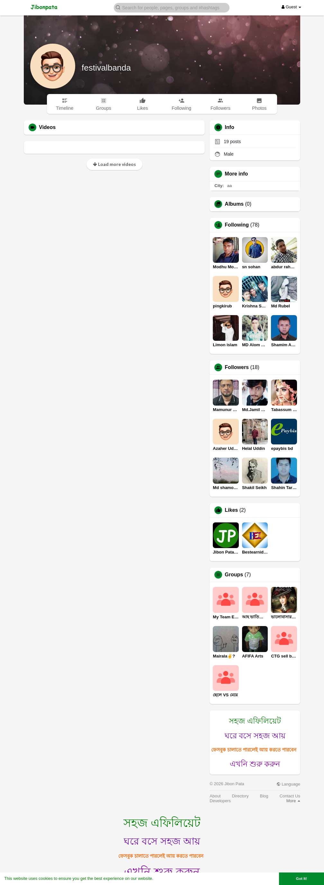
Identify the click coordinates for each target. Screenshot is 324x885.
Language (288, 784)
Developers (220, 801)
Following (237, 225)
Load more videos (114, 164)
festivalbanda (106, 68)
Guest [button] (291, 6)
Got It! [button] (301, 878)
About (215, 796)
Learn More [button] (165, 878)
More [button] (293, 800)
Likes (231, 510)
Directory (240, 796)
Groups (234, 574)
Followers (237, 367)
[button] (172, 7)
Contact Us (290, 796)
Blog (264, 796)
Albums (234, 204)
